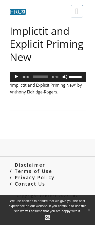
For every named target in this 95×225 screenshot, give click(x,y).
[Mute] (64, 76)
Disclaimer (30, 165)
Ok (47, 217)
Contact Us (30, 184)
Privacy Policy (34, 177)
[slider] (40, 77)
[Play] (16, 76)
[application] (48, 77)
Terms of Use (33, 171)
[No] (88, 209)
